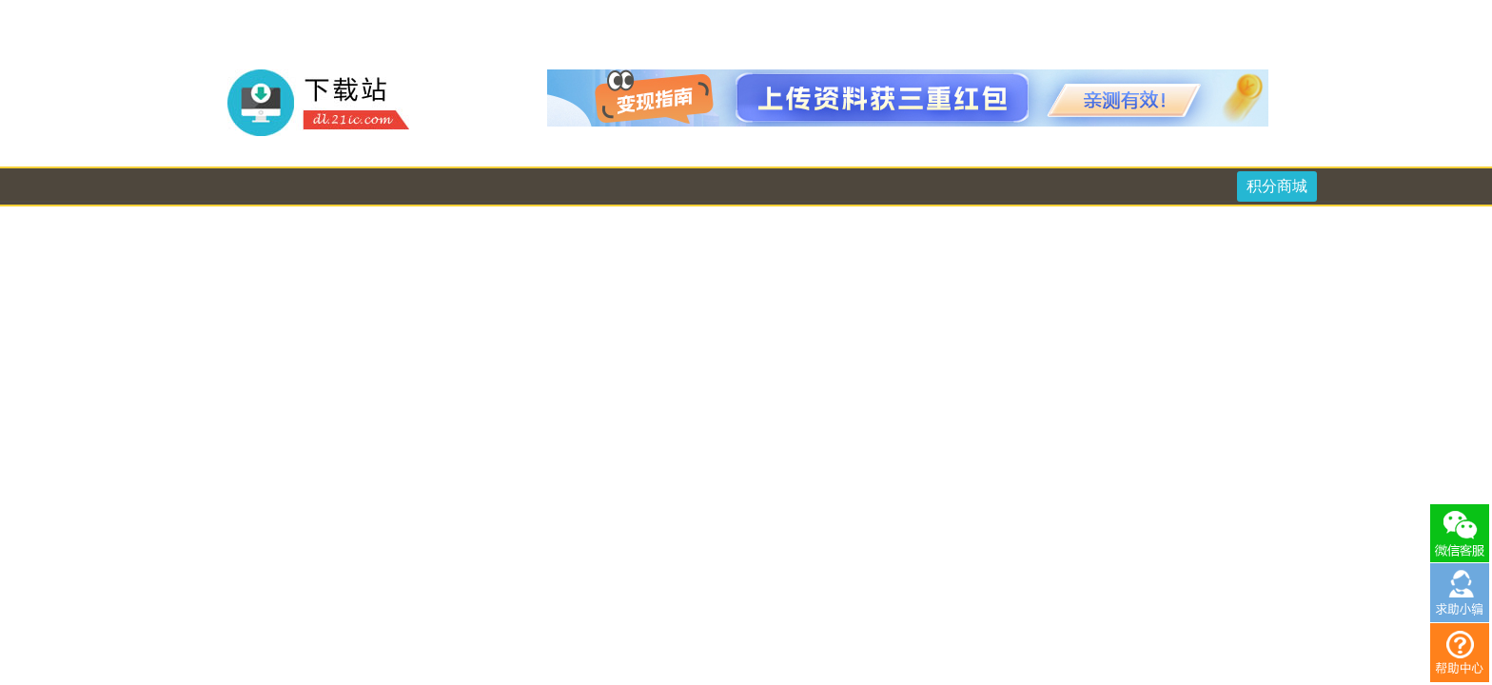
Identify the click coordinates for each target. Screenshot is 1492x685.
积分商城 (1277, 186)
